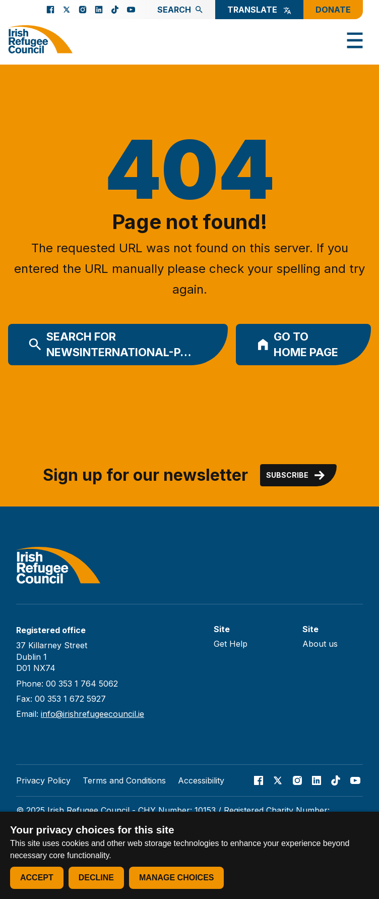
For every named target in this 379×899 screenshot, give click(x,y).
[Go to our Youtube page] (131, 10)
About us (320, 644)
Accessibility (201, 780)
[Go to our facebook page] (50, 10)
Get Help (230, 644)
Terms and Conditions (124, 780)
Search (180, 10)
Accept (36, 877)
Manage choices (176, 877)
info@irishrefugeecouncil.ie (92, 714)
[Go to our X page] (66, 10)
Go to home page (297, 344)
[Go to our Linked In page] (99, 10)
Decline (96, 877)
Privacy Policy (43, 780)
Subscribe (296, 475)
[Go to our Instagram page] (83, 10)
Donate (333, 10)
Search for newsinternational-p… (110, 344)
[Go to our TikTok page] (115, 10)
